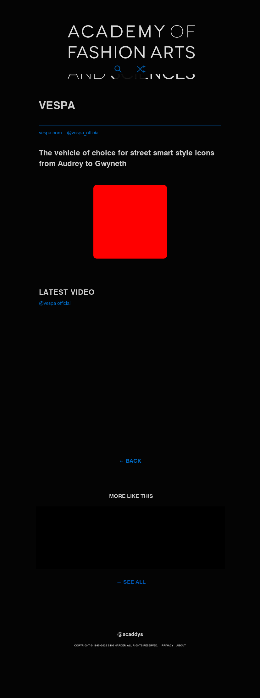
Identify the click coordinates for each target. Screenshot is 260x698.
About (181, 646)
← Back (130, 461)
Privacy (167, 646)
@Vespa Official (54, 303)
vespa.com (50, 133)
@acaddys (130, 634)
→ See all (131, 582)
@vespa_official (83, 133)
